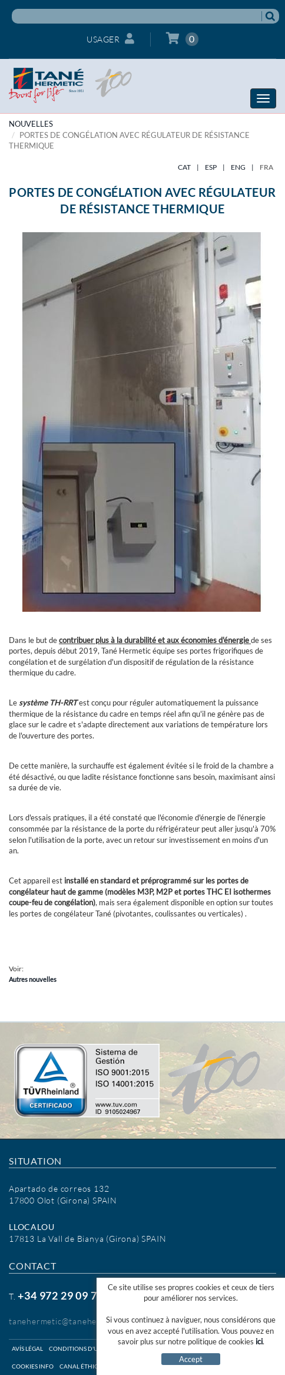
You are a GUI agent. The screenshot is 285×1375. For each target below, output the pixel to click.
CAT (184, 167)
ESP (211, 167)
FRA (266, 167)
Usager (111, 38)
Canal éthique (83, 1366)
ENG (238, 167)
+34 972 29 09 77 (60, 1295)
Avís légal (27, 1348)
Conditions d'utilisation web (96, 1348)
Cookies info (33, 1366)
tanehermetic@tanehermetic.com (74, 1321)
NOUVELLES (31, 123)
